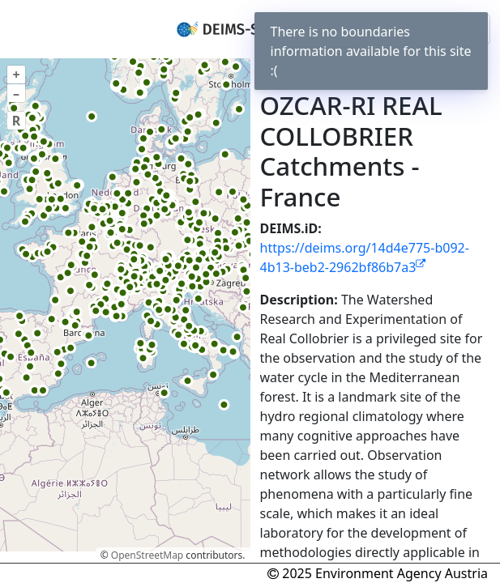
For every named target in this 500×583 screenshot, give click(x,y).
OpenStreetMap (147, 555)
